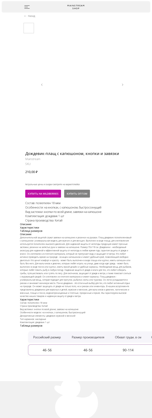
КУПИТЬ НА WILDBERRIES (43, 193)
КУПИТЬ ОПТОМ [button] (77, 193)
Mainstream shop (76, 7)
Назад (31, 16)
